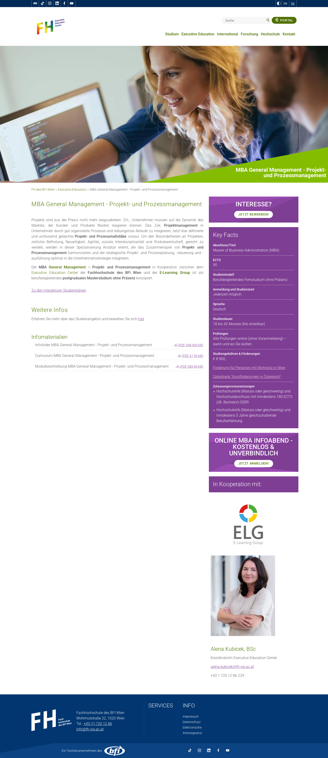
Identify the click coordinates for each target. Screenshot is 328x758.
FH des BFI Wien (42, 189)
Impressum (191, 716)
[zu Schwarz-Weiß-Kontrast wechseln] (279, 3)
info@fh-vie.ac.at (90, 729)
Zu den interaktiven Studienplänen (58, 290)
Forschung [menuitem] (249, 34)
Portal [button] (284, 20)
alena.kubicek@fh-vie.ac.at (232, 667)
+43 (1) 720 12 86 (98, 724)
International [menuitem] (227, 34)
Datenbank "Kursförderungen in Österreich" (247, 376)
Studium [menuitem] (172, 34)
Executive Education (72, 189)
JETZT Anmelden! (253, 463)
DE (293, 3)
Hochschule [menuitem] (270, 34)
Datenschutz (192, 722)
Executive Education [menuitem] (198, 34)
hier (141, 319)
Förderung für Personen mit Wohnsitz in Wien (249, 368)
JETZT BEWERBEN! (253, 214)
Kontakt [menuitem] (289, 34)
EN (285, 3)
